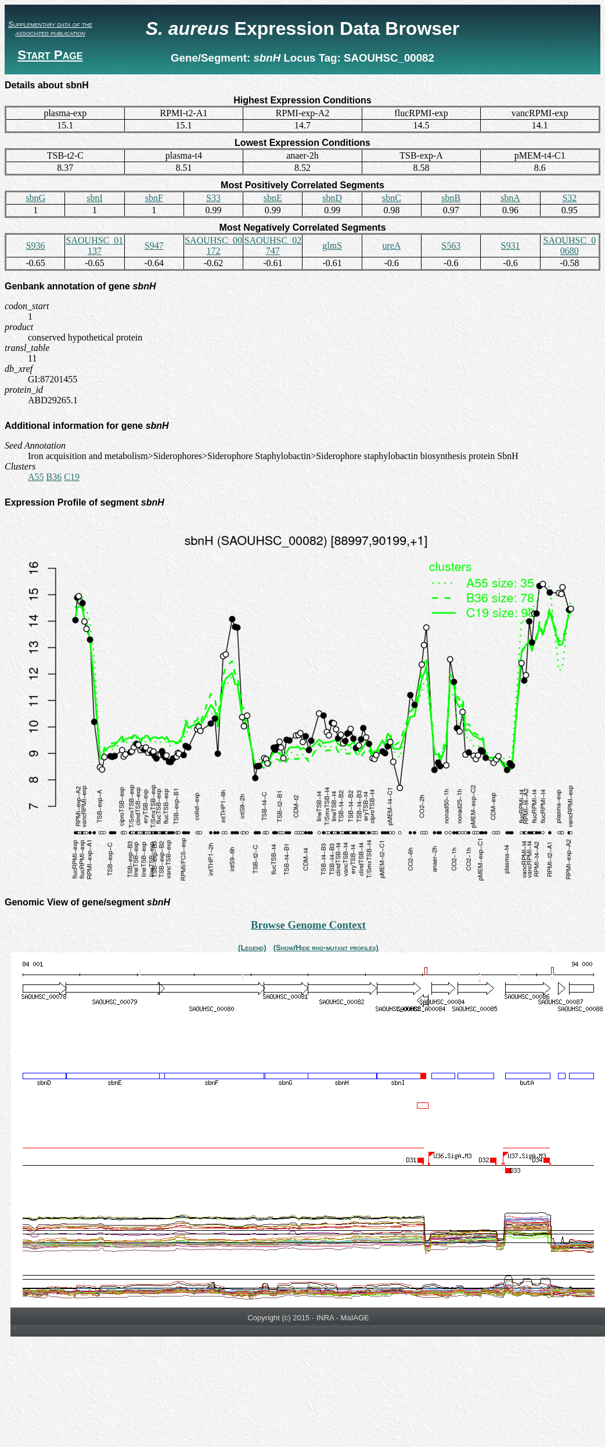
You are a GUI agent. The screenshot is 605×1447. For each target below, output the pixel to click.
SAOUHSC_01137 (95, 245)
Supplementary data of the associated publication (50, 28)
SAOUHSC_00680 (569, 245)
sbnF (154, 198)
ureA (391, 245)
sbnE (273, 198)
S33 (213, 198)
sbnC (391, 198)
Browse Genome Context (308, 925)
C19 (72, 477)
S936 (35, 245)
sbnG (35, 198)
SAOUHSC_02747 (272, 245)
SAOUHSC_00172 (213, 245)
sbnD (332, 198)
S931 (510, 245)
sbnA (510, 198)
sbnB (450, 198)
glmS (332, 245)
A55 (36, 477)
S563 (450, 245)
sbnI (95, 198)
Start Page (49, 55)
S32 (569, 198)
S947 (154, 245)
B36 (54, 477)
